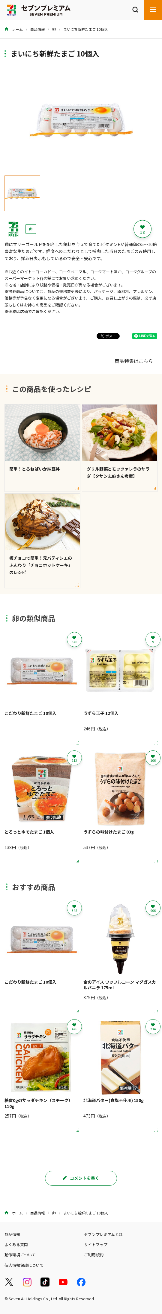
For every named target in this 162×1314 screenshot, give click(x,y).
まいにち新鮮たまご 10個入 (85, 29)
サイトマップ (95, 1244)
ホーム (13, 29)
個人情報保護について (24, 1265)
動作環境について (20, 1254)
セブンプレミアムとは (103, 1234)
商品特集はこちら (134, 360)
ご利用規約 (94, 1254)
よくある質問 (16, 1244)
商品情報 (37, 29)
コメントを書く (81, 1178)
